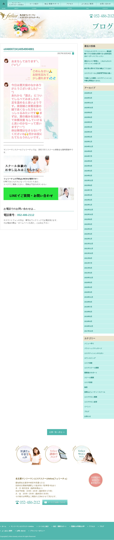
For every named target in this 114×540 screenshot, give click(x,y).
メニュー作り (89, 343)
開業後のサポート (90, 373)
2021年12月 (88, 244)
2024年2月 (88, 175)
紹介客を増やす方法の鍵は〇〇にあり (97, 68)
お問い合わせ (21, 531)
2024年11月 (88, 146)
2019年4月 (88, 321)
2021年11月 (88, 248)
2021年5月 (88, 268)
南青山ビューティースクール (94, 392)
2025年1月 (88, 141)
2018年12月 (88, 326)
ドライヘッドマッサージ (93, 348)
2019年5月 (88, 316)
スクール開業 (89, 377)
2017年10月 (88, 331)
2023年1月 (88, 205)
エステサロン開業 (90, 397)
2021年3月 (88, 273)
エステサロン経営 (90, 402)
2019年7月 (88, 307)
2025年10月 (88, 108)
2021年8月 (88, 258)
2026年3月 (88, 98)
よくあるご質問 (7, 531)
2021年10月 (88, 253)
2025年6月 (88, 117)
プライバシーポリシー (37, 531)
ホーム (4, 526)
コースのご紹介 (43, 526)
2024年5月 (88, 161)
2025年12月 (88, 103)
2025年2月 (88, 137)
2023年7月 (88, 190)
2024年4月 (88, 166)
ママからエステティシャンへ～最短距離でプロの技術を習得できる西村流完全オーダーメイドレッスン (97, 53)
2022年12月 (88, 210)
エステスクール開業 (91, 368)
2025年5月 (88, 122)
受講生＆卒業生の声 (77, 526)
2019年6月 (88, 312)
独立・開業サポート (60, 526)
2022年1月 (88, 239)
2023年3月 (88, 195)
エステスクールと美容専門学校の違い (97, 73)
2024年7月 (88, 156)
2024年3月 (88, 171)
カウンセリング (90, 358)
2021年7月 (88, 263)
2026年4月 (88, 93)
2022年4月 (88, 229)
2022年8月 (88, 219)
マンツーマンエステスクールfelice (22, 526)
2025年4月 (88, 127)
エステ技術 (88, 382)
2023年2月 (88, 200)
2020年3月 (88, 292)
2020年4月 (88, 287)
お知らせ (87, 416)
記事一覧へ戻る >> (57, 432)
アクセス (92, 526)
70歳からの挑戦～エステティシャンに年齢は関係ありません (98, 79)
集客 (86, 387)
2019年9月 (88, 302)
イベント (87, 407)
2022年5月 (88, 224)
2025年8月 (88, 112)
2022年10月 (88, 214)
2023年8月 (88, 185)
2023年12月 (88, 180)
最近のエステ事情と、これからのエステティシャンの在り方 (97, 62)
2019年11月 (88, 297)
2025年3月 (88, 132)
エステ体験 (88, 363)
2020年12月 (88, 277)
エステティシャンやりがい (94, 353)
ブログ (86, 411)
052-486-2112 (25, 214)
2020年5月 (88, 282)
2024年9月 (88, 151)
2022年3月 (88, 234)
